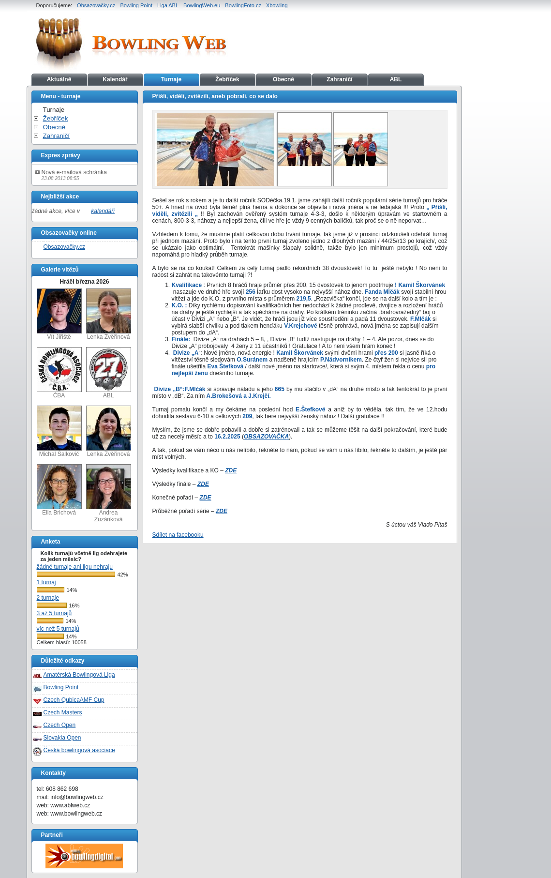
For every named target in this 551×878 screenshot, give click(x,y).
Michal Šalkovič (59, 431)
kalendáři (103, 211)
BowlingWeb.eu (201, 5)
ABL (396, 79)
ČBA (59, 373)
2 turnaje (48, 597)
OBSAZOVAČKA (266, 436)
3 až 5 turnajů (54, 613)
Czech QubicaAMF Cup (74, 699)
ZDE (231, 470)
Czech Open (60, 725)
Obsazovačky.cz (96, 5)
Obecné (283, 79)
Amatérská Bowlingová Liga (79, 674)
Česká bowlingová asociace (79, 750)
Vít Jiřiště (59, 314)
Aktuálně (59, 79)
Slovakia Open (62, 737)
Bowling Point (136, 5)
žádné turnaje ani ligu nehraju (75, 566)
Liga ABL (168, 5)
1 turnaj (46, 582)
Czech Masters (63, 712)
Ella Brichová (59, 490)
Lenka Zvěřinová (108, 314)
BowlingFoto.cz (243, 5)
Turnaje (171, 79)
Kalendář (115, 79)
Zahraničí (339, 79)
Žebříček (227, 79)
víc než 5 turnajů (58, 628)
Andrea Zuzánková (108, 493)
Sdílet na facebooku (178, 534)
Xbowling (277, 5)
